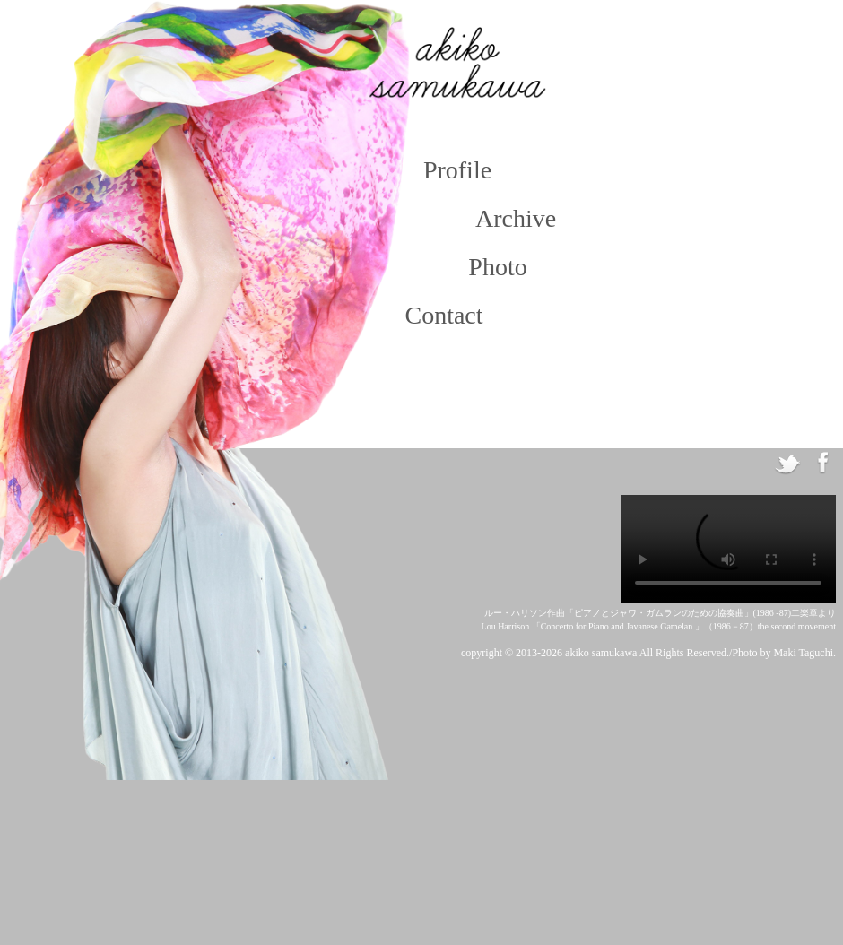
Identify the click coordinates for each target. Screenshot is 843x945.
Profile (457, 170)
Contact (443, 315)
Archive (509, 218)
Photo (497, 267)
